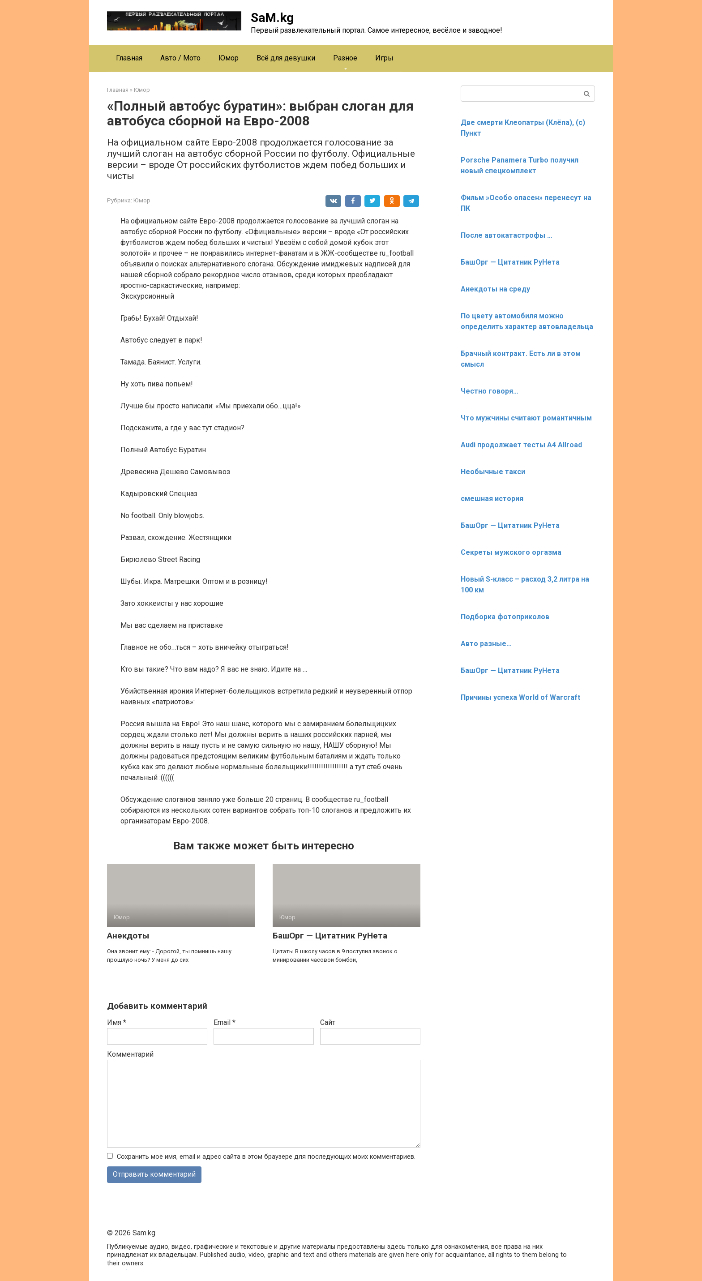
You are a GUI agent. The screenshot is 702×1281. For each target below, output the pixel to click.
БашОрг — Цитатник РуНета (330, 935)
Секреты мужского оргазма (511, 552)
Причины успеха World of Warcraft (520, 697)
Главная (129, 58)
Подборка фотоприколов (505, 617)
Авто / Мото (180, 58)
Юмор (228, 58)
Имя (116, 1022)
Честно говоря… (489, 391)
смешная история (492, 498)
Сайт (327, 1022)
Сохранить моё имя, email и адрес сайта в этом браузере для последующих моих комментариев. (266, 1157)
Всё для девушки (286, 58)
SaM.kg (272, 17)
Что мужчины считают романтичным (526, 418)
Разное (345, 58)
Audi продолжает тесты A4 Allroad (521, 445)
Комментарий (130, 1054)
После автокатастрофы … (506, 235)
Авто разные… (486, 643)
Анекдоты (128, 935)
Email (224, 1022)
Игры (384, 58)
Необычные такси (493, 471)
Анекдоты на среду (495, 289)
